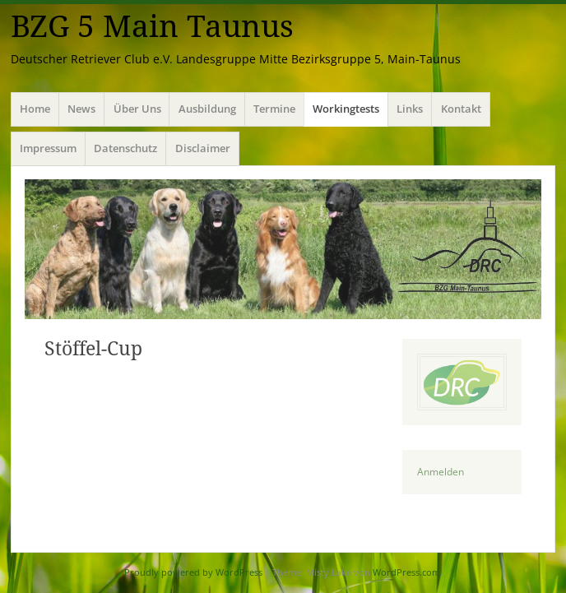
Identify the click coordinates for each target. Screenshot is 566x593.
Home (35, 108)
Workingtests (346, 108)
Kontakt (461, 108)
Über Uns (137, 108)
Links (410, 108)
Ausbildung (207, 108)
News (81, 108)
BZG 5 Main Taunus (152, 26)
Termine (274, 108)
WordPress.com (406, 572)
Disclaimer (202, 148)
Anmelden (440, 472)
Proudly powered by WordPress (193, 572)
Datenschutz (125, 148)
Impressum (48, 148)
